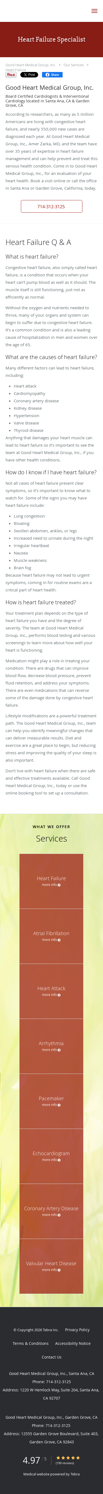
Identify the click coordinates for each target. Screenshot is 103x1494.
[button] (94, 11)
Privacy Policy (77, 1329)
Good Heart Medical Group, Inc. (30, 64)
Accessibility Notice (73, 1343)
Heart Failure (15, 69)
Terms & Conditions (31, 1343)
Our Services (74, 64)
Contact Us (52, 1357)
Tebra (75, 1474)
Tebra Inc (50, 1329)
